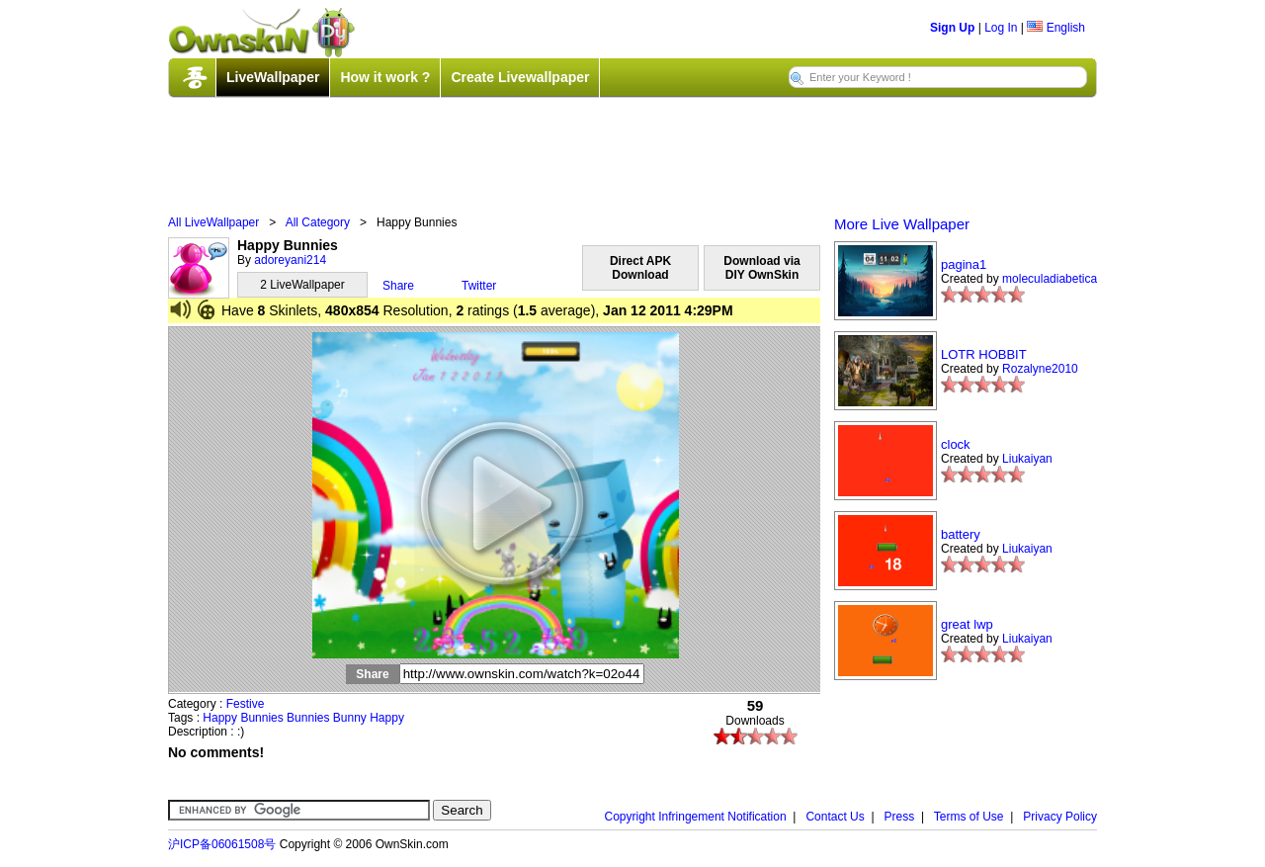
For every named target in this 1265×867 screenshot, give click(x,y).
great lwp (967, 624)
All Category (318, 222)
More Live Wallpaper (902, 224)
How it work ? (385, 77)
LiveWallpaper (272, 77)
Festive (245, 704)
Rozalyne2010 (1040, 369)
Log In (1000, 28)
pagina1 (963, 264)
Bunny (350, 718)
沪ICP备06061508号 (222, 844)
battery (960, 534)
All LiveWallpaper (213, 222)
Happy (220, 718)
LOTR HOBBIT (984, 354)
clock (955, 444)
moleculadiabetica (1049, 279)
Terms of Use (969, 817)
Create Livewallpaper (520, 77)
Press (900, 817)
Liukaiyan (1027, 459)
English (1056, 28)
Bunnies (261, 718)
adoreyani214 (290, 260)
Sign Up (952, 28)
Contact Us (834, 817)
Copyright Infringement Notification (696, 817)
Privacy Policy (1060, 817)
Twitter (479, 286)
